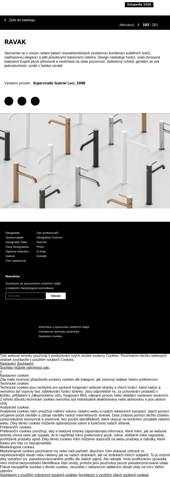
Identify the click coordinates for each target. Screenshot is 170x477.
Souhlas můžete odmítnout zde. (25, 367)
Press (40, 246)
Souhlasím (25, 363)
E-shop (41, 251)
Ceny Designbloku (17, 246)
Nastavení (8, 363)
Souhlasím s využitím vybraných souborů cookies (38, 475)
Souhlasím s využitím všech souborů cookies (113, 475)
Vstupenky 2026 (139, 4)
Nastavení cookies (50, 336)
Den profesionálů (47, 233)
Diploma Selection (17, 251)
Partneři (42, 242)
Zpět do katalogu (22, 20)
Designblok (13, 233)
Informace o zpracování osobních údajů (64, 327)
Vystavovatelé (14, 237)
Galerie (10, 256)
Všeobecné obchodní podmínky (59, 331)
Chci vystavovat (16, 260)
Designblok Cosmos (49, 237)
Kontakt (41, 256)
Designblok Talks (16, 242)
